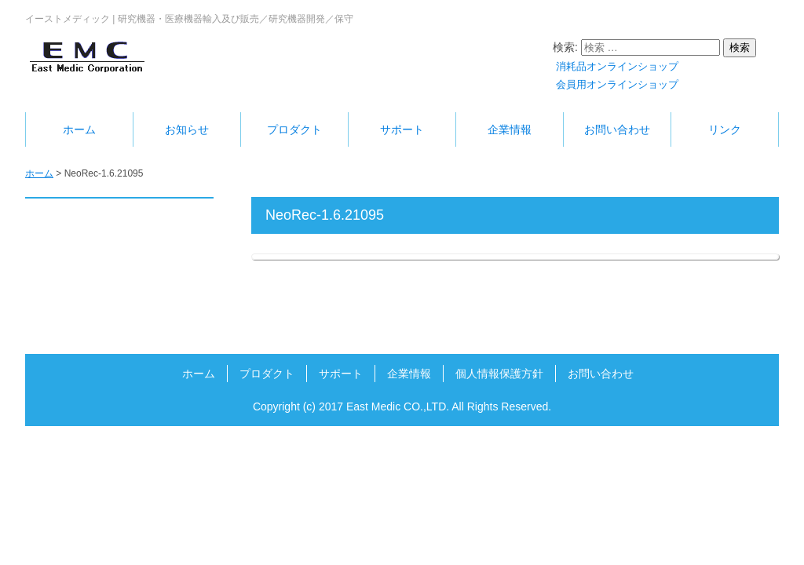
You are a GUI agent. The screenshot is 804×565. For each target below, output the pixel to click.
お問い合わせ (617, 129)
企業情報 (510, 129)
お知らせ (187, 129)
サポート (402, 129)
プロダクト (294, 129)
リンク (724, 129)
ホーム (79, 129)
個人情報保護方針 (499, 373)
